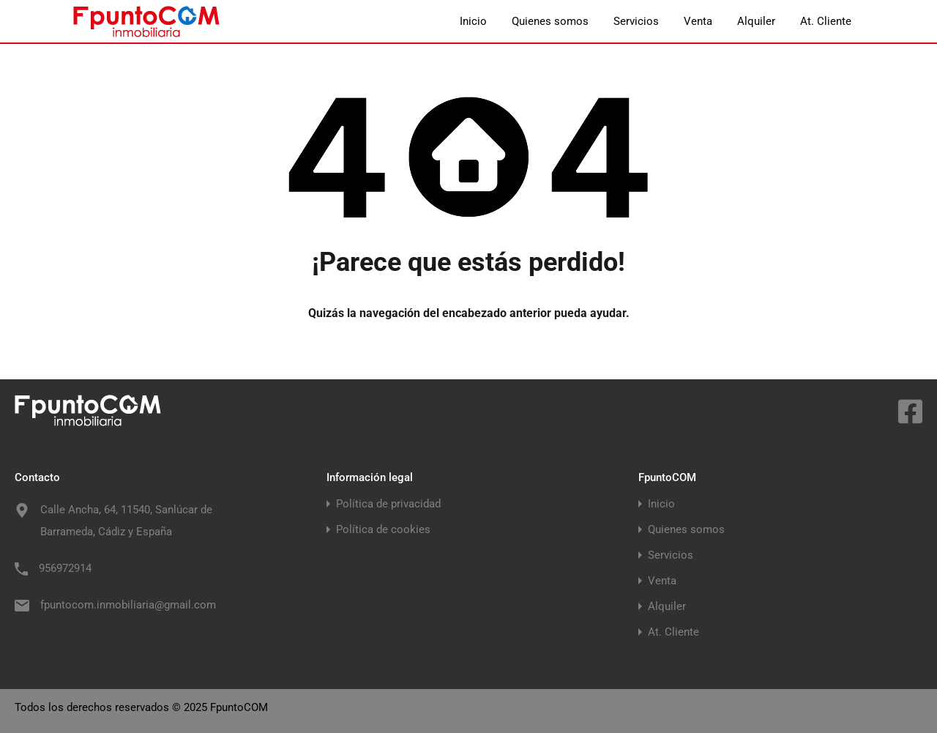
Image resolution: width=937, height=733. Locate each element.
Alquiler (756, 21)
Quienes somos (550, 21)
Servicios (636, 21)
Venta (698, 21)
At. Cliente (825, 21)
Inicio (473, 21)
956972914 (65, 568)
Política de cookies (383, 529)
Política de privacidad (388, 504)
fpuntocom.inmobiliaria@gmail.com (128, 604)
